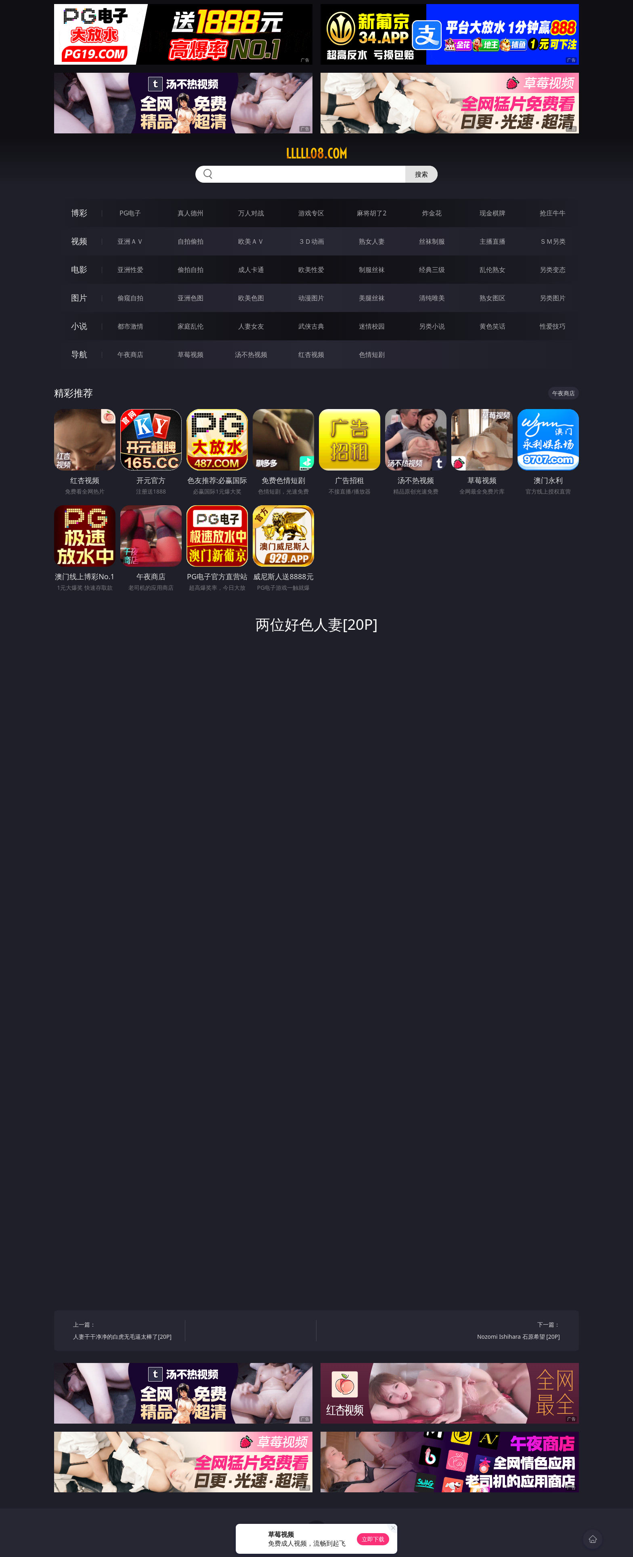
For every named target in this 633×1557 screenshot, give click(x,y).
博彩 (79, 212)
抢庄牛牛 (553, 213)
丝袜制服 (432, 241)
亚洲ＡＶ (130, 241)
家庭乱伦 (190, 326)
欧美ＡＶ (251, 241)
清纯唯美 (432, 297)
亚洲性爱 (130, 269)
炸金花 (432, 213)
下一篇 (507, 1332)
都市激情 (130, 326)
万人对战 (251, 213)
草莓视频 (190, 354)
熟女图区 (492, 297)
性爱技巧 (553, 326)
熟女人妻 (372, 241)
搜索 (421, 174)
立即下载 (373, 1539)
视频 (79, 241)
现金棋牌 (492, 213)
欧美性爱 (311, 269)
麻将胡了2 (371, 213)
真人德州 (190, 213)
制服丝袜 (372, 269)
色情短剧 (372, 354)
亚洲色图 (190, 297)
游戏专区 (311, 213)
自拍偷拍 (190, 241)
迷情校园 (372, 326)
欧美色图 (251, 297)
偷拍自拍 (190, 269)
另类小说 (432, 326)
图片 (79, 297)
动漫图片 (311, 297)
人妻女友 (251, 326)
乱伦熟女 (492, 269)
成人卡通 (251, 269)
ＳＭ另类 (553, 241)
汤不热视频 (251, 354)
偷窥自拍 (130, 297)
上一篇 (126, 1332)
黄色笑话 (492, 326)
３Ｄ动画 (311, 241)
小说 (79, 326)
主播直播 (492, 241)
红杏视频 (311, 354)
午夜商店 (130, 354)
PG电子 (130, 213)
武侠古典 (311, 326)
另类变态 (553, 269)
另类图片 (553, 297)
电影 (79, 269)
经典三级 (432, 269)
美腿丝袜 (372, 297)
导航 (79, 354)
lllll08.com (316, 154)
